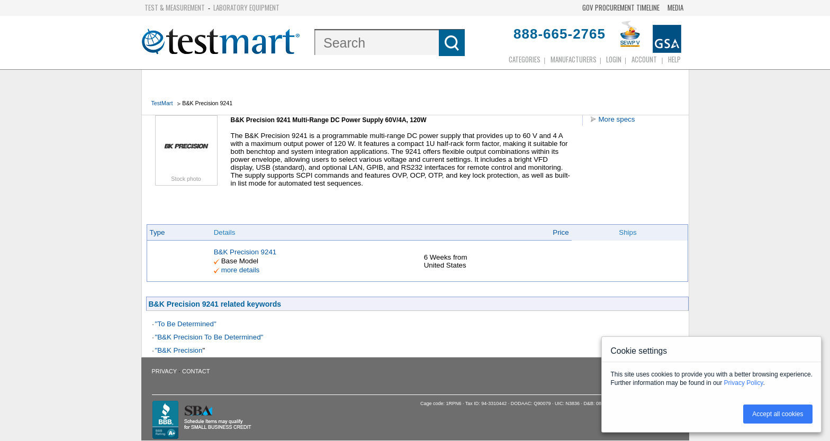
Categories (524, 59)
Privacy (164, 371)
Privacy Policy (743, 383)
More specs (617, 119)
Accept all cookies (777, 414)
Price (561, 232)
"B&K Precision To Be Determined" (209, 337)
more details (240, 270)
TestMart (162, 103)
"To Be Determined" (185, 324)
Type (157, 232)
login (613, 59)
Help (674, 59)
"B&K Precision (179, 350)
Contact (196, 371)
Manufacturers (574, 59)
